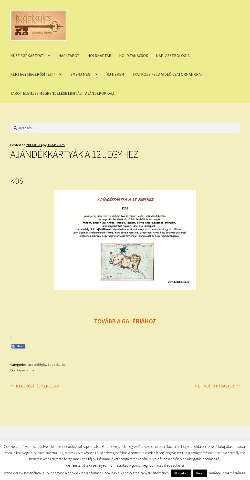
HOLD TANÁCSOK (133, 55)
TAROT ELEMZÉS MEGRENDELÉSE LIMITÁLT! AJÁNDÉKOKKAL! (62, 93)
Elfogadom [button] (181, 473)
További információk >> (227, 473)
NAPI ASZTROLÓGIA (173, 55)
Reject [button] (200, 473)
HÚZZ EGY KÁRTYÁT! (27, 55)
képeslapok (25, 370)
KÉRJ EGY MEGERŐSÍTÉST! (32, 74)
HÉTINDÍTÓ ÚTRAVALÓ (214, 386)
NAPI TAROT (69, 55)
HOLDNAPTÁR (99, 55)
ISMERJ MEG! (80, 74)
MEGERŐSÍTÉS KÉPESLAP (37, 386)
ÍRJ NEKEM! (115, 74)
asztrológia (37, 364)
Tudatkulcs (56, 145)
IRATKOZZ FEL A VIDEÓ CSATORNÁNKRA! (167, 74)
